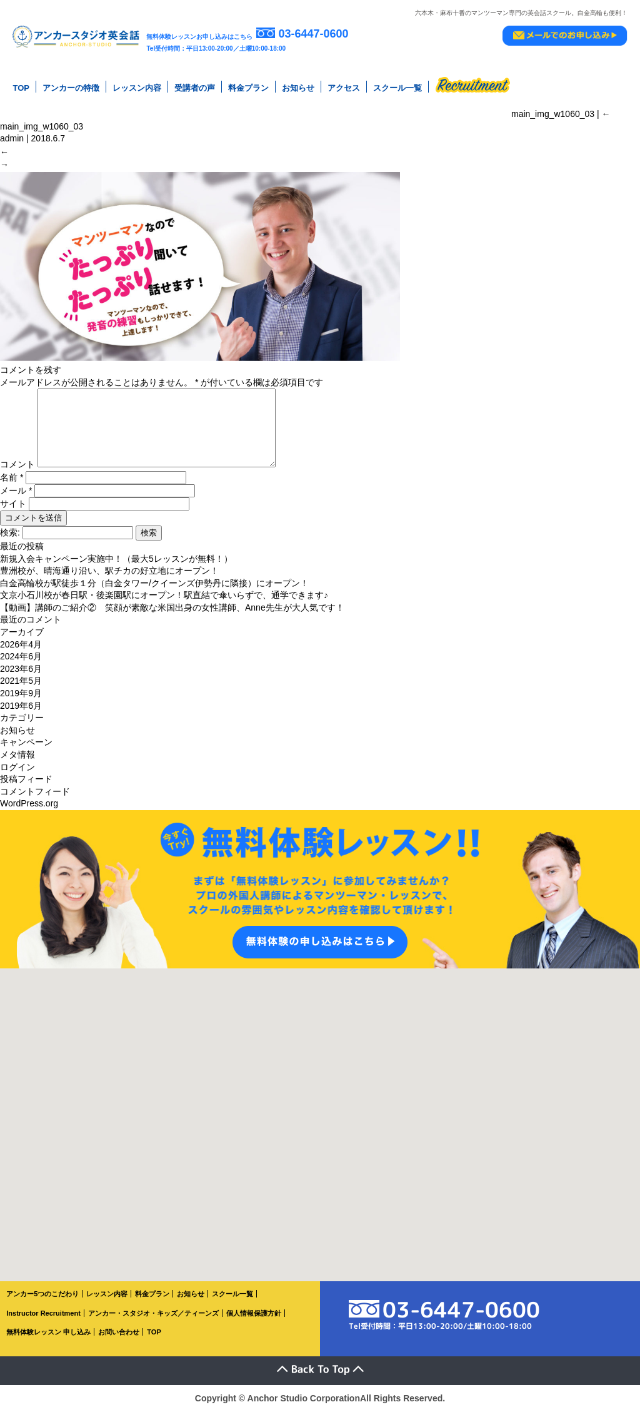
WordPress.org (29, 815)
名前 (11, 488)
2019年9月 (21, 704)
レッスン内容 (136, 87)
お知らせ (298, 87)
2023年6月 (21, 679)
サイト (13, 514)
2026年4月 (21, 655)
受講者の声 (194, 87)
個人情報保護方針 (253, 1324)
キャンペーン (26, 753)
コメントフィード (35, 802)
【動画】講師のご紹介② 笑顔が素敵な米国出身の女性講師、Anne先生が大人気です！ (172, 618)
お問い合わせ (118, 1343)
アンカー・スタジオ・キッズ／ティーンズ (153, 1324)
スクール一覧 (397, 87)
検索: (10, 543)
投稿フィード (26, 790)
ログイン (17, 778)
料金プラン (248, 87)
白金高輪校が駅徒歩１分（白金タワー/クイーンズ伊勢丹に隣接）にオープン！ (154, 594)
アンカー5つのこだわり (42, 1304)
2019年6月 (21, 716)
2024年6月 (21, 668)
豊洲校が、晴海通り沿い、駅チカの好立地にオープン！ (109, 582)
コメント (17, 475)
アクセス (344, 87)
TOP (20, 87)
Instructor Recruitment (43, 1324)
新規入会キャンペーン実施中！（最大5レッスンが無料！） (116, 569)
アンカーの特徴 (70, 87)
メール (16, 501)
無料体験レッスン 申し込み (48, 1343)
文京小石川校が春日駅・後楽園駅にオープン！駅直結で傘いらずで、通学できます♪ (164, 606)
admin (12, 136)
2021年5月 (21, 692)
